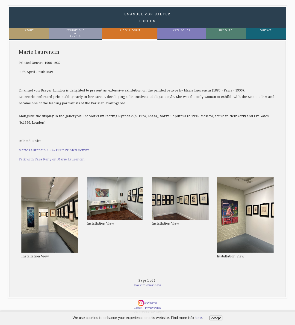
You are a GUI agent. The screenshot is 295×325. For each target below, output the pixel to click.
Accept (216, 318)
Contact (138, 307)
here (198, 318)
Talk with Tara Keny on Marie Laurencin (52, 159)
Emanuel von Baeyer (147, 17)
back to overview (147, 285)
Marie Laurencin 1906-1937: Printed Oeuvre (54, 150)
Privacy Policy (153, 307)
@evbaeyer (147, 303)
